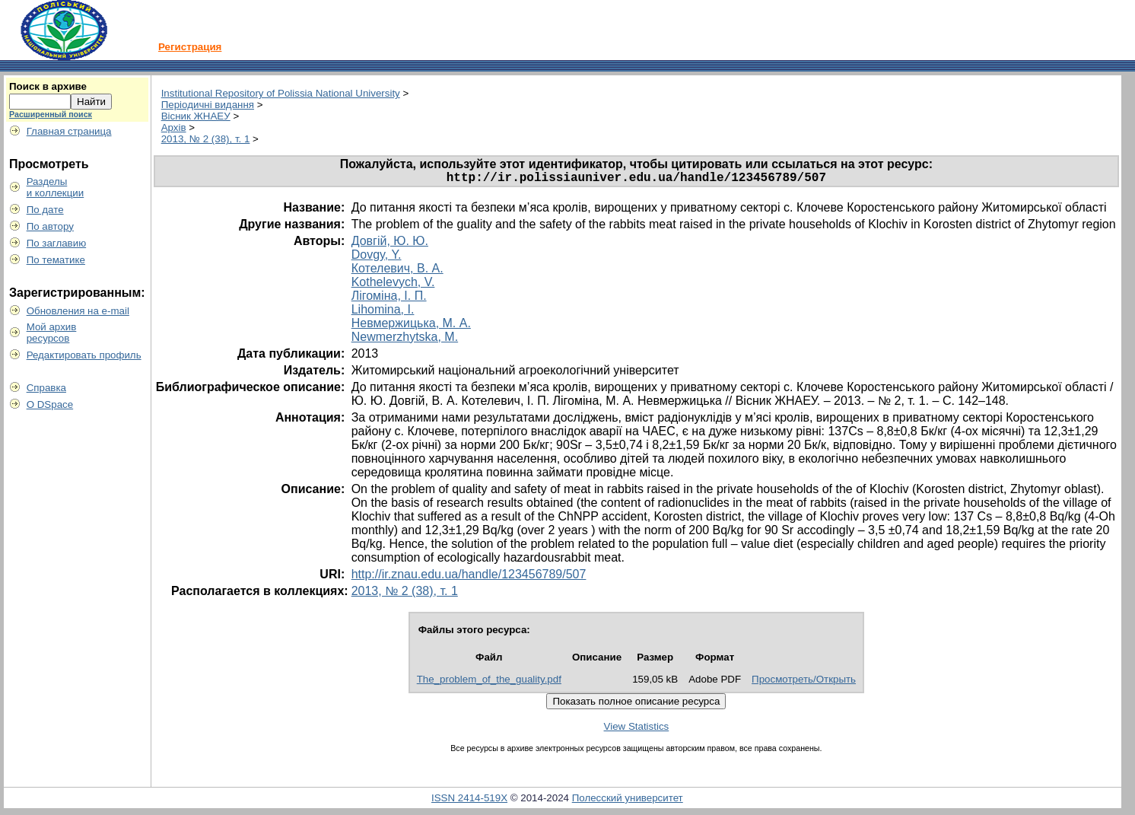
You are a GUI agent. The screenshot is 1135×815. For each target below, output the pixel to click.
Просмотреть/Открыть (804, 682)
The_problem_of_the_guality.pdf (489, 682)
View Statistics (636, 729)
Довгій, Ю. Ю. (389, 243)
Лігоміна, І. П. (389, 298)
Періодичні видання (207, 104)
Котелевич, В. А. (397, 271)
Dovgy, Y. (376, 257)
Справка (46, 387)
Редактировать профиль (84, 355)
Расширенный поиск (50, 114)
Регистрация (189, 47)
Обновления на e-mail (78, 311)
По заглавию (57, 243)
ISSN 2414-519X (469, 801)
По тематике (56, 260)
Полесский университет (627, 801)
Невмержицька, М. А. (411, 326)
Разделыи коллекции (55, 187)
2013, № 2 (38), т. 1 (205, 139)
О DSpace (50, 404)
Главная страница (69, 131)
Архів (173, 127)
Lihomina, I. (383, 312)
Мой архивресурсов (52, 332)
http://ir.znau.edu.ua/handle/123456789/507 (469, 577)
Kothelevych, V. (393, 285)
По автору (50, 226)
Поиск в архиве (48, 86)
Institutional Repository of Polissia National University (280, 93)
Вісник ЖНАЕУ (195, 116)
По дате (45, 209)
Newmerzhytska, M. (404, 339)
